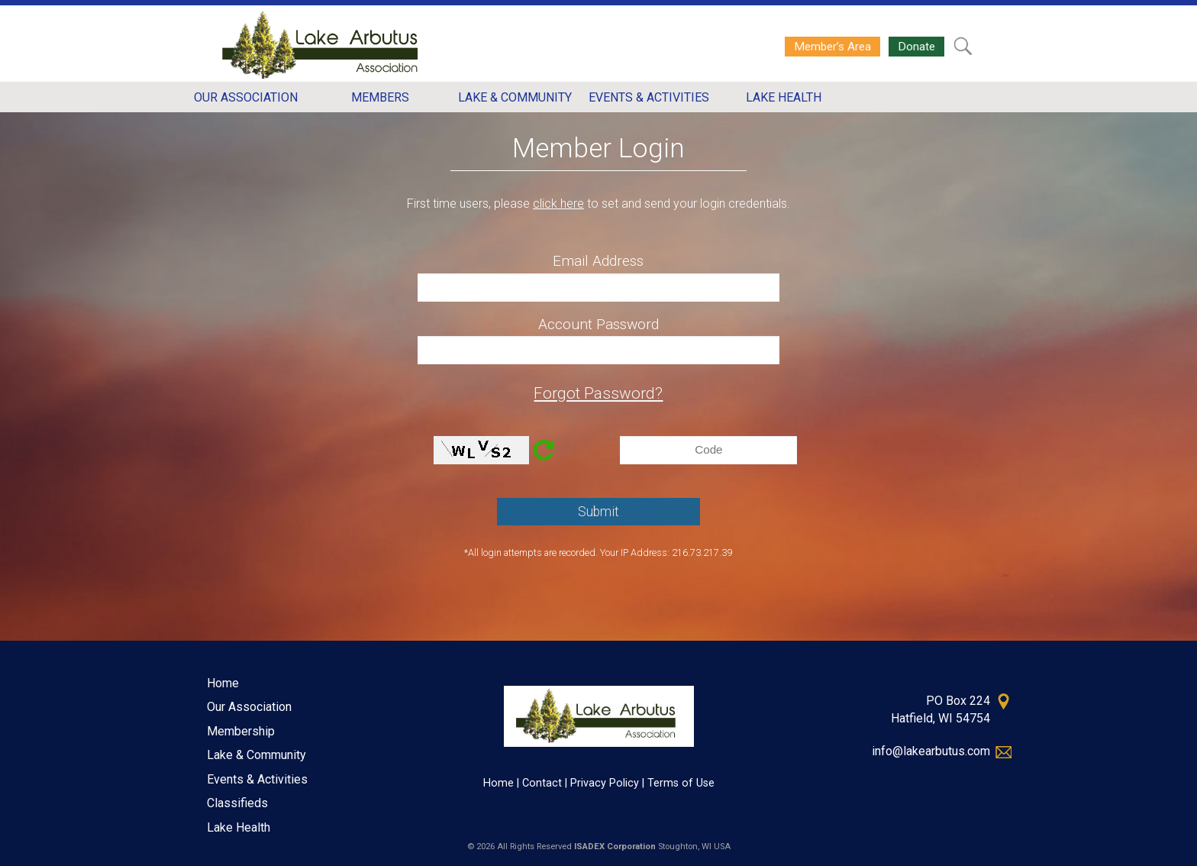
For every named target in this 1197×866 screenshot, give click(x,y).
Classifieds (237, 803)
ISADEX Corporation (615, 846)
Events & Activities (257, 779)
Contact (542, 783)
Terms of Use (681, 783)
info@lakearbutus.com (931, 751)
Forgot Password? (598, 393)
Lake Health (238, 827)
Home (223, 683)
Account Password (598, 324)
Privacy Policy (604, 783)
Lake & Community (256, 755)
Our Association (249, 707)
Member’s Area (832, 46)
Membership (241, 731)
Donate (916, 46)
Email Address (598, 261)
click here (558, 203)
